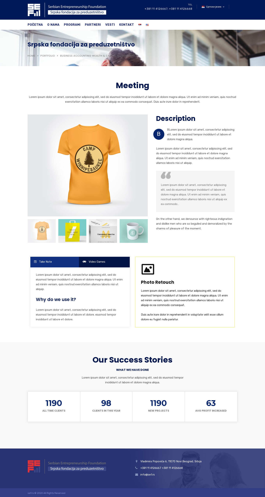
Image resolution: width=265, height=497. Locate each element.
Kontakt (126, 24)
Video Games (94, 261)
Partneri (93, 24)
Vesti (110, 24)
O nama (53, 24)
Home (31, 55)
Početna (35, 24)
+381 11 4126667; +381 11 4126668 (168, 8)
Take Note (43, 261)
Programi (72, 24)
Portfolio (47, 55)
